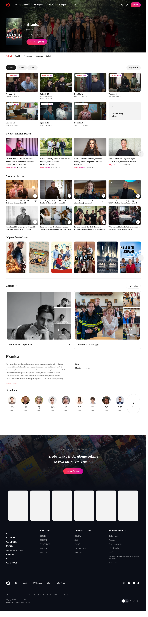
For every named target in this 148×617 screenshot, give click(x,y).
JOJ (8, 534)
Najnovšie (133, 67)
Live (16, 5)
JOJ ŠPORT (13, 543)
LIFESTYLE (45, 531)
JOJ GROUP (13, 568)
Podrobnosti (28, 56)
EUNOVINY (79, 552)
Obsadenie (39, 56)
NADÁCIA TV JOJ (16, 553)
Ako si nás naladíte (115, 544)
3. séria (10, 67)
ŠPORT (77, 544)
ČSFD (30, 30)
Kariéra (111, 552)
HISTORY (43, 552)
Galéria (48, 56)
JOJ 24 (50, 5)
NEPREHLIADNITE (117, 531)
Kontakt (66, 601)
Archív (26, 5)
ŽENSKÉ (43, 536)
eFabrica (29, 608)
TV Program (38, 5)
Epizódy (18, 56)
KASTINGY (13, 558)
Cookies (28, 601)
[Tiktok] (138, 589)
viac (46, 35)
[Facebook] (124, 589)
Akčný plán (113, 563)
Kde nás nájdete (114, 548)
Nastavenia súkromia (39, 601)
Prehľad (9, 56)
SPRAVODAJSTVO (83, 531)
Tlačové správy (114, 536)
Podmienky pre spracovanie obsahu (14, 601)
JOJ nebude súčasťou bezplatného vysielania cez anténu (124, 557)
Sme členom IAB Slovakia (54, 601)
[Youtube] (133, 589)
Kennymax (16, 608)
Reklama (112, 540)
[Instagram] (129, 589)
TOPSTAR (43, 540)
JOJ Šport (62, 5)
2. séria (21, 67)
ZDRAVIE (43, 548)
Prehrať (73, 471)
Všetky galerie (133, 286)
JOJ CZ (10, 563)
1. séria (32, 67)
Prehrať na (37, 42)
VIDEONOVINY (80, 548)
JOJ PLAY (12, 538)
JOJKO (10, 548)
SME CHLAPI (45, 544)
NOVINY (78, 536)
